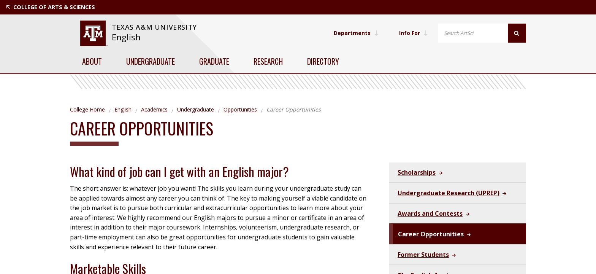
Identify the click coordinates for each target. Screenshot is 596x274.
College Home (87, 109)
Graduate (214, 61)
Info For (413, 33)
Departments (356, 33)
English (126, 37)
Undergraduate (150, 61)
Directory (323, 61)
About (92, 61)
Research (268, 61)
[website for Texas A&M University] (93, 33)
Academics (154, 109)
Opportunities (240, 109)
